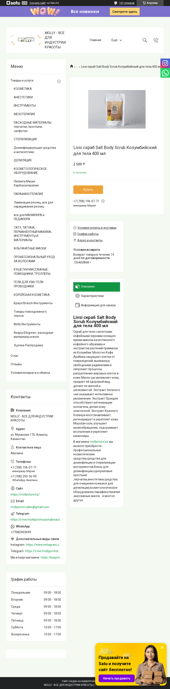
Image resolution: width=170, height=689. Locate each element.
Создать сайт (38, 2)
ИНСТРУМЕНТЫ (25, 105)
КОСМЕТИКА (23, 88)
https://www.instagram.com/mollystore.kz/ (44, 544)
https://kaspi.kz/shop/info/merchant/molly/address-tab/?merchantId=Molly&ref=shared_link (51, 557)
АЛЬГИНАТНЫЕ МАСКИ (30, 248)
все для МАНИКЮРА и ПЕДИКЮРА (29, 217)
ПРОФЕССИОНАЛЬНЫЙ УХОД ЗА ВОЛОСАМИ (34, 259)
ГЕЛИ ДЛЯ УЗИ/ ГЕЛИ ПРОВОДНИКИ (28, 284)
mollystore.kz (99, 441)
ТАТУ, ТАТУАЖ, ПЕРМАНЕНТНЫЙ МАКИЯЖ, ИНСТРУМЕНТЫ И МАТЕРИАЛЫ (33, 234)
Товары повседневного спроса (30, 314)
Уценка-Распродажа (28, 345)
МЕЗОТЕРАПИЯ (24, 114)
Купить (88, 189)
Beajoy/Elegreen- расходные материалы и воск (33, 335)
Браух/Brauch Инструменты (33, 303)
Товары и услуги (22, 80)
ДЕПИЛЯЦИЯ (22, 160)
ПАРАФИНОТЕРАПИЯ (28, 194)
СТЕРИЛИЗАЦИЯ (25, 139)
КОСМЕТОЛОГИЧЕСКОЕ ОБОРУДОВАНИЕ (30, 171)
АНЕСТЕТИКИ (23, 97)
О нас (14, 355)
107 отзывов (127, 2)
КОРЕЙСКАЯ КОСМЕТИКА (32, 295)
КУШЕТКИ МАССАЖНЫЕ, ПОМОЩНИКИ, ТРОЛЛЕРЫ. (32, 271)
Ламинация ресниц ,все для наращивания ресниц (33, 204)
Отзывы (16, 364)
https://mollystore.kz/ (25, 494)
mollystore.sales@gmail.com (30, 507)
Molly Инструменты (27, 324)
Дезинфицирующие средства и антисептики (35, 150)
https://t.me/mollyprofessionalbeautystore (36, 519)
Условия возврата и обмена (30, 372)
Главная (95, 40)
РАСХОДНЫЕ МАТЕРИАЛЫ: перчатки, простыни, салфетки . (33, 127)
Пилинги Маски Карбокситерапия (26, 183)
